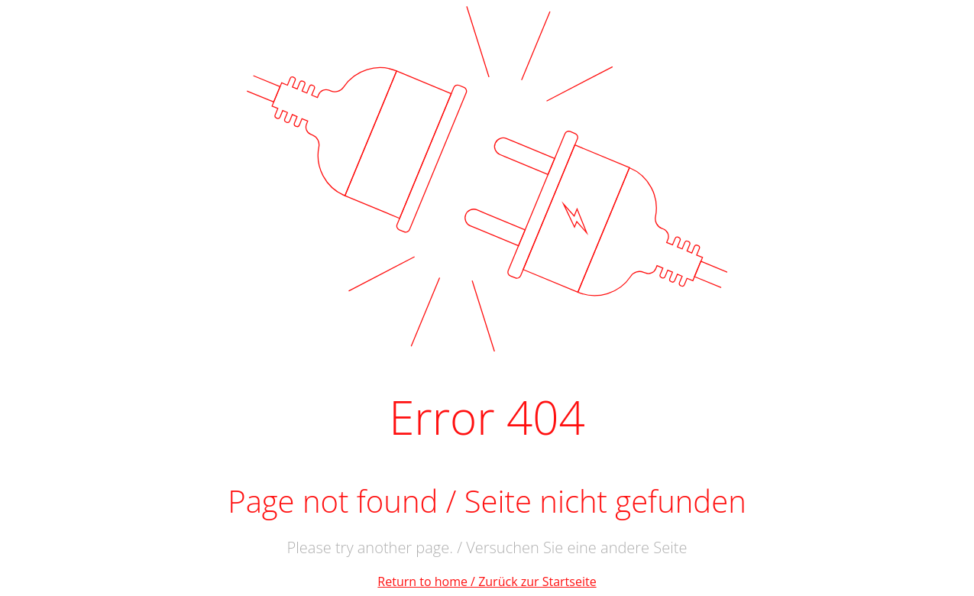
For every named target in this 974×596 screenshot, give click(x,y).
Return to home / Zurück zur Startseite (486, 581)
